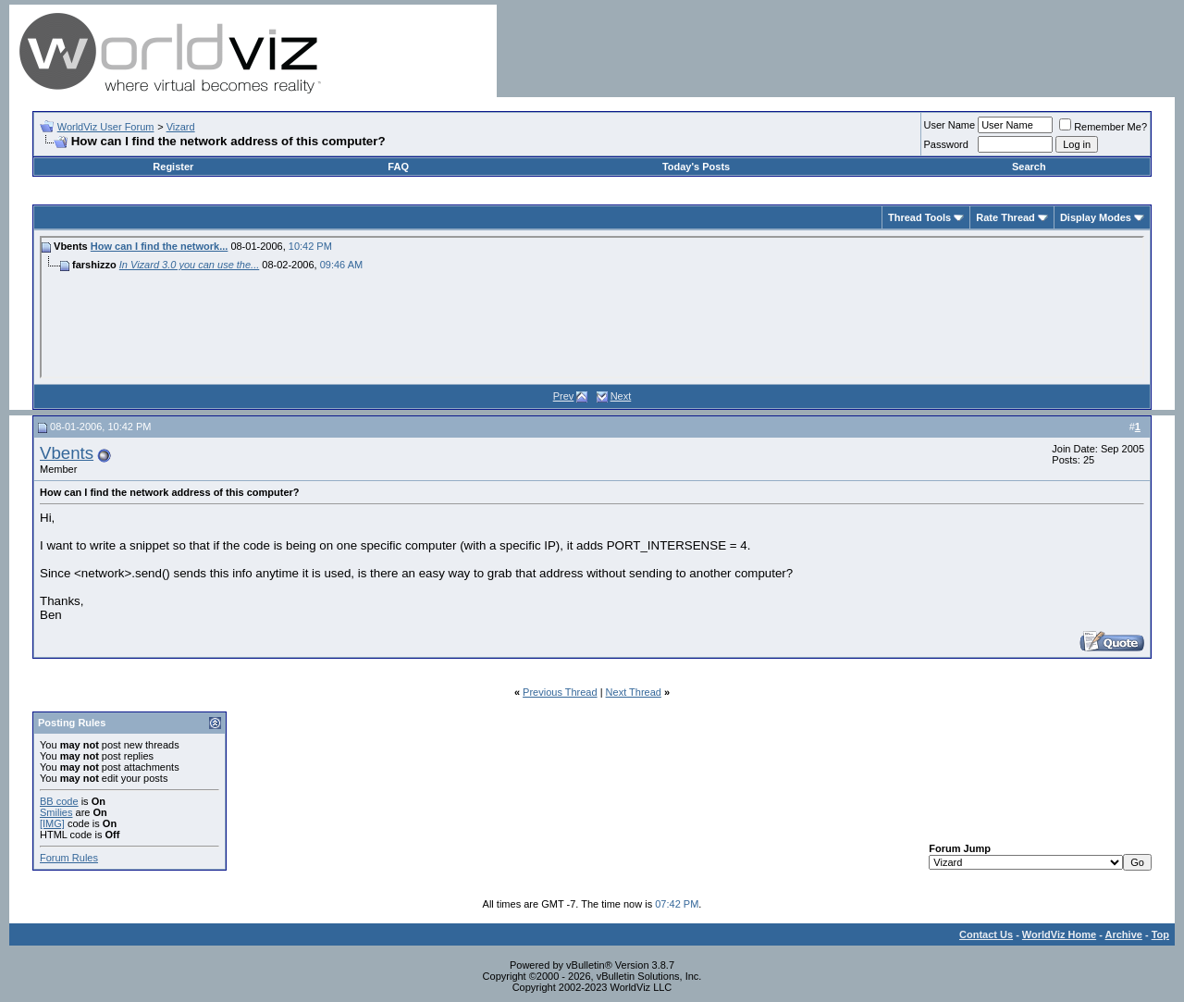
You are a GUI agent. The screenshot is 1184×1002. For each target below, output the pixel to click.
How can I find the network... (159, 246)
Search (1029, 166)
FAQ (398, 166)
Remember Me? (1103, 126)
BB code (59, 801)
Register (173, 166)
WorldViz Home (1059, 934)
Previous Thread (560, 692)
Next (621, 396)
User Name (950, 124)
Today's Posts (696, 166)
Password (946, 144)
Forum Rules (69, 857)
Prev (563, 396)
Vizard (180, 126)
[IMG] (52, 823)
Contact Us (986, 934)
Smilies (56, 812)
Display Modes (1095, 217)
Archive (1123, 934)
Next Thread (633, 692)
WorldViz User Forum (105, 126)
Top (1160, 934)
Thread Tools (919, 217)
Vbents (66, 453)
